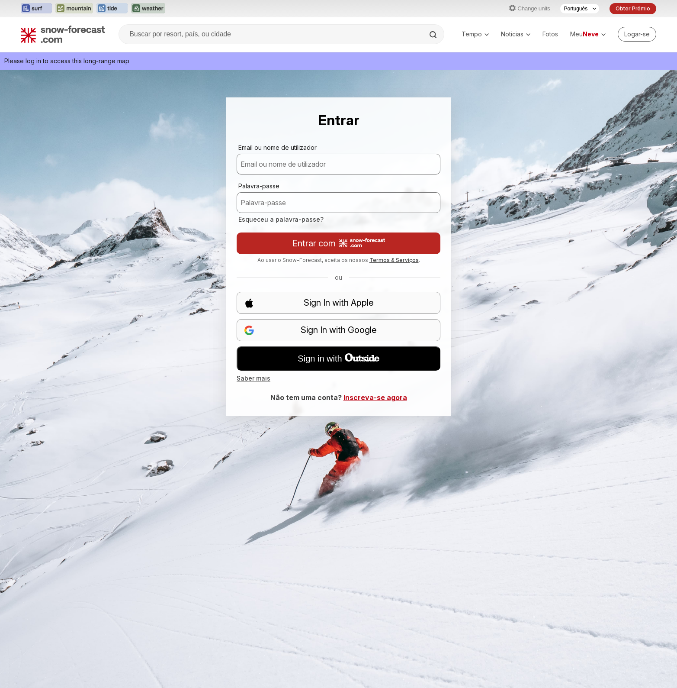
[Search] (434, 35)
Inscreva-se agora (375, 397)
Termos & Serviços (394, 260)
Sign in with (338, 358)
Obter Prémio (633, 8)
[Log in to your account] (637, 34)
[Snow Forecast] (63, 34)
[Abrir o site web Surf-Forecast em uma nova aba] (36, 8)
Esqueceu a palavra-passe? (281, 219)
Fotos (550, 34)
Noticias (515, 34)
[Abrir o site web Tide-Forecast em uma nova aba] (112, 8)
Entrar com (338, 243)
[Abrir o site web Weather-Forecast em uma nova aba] (148, 8)
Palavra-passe (258, 186)
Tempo (475, 34)
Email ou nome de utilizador (277, 147)
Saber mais (253, 378)
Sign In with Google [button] (310, 330)
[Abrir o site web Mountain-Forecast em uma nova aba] (74, 8)
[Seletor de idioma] (579, 8)
